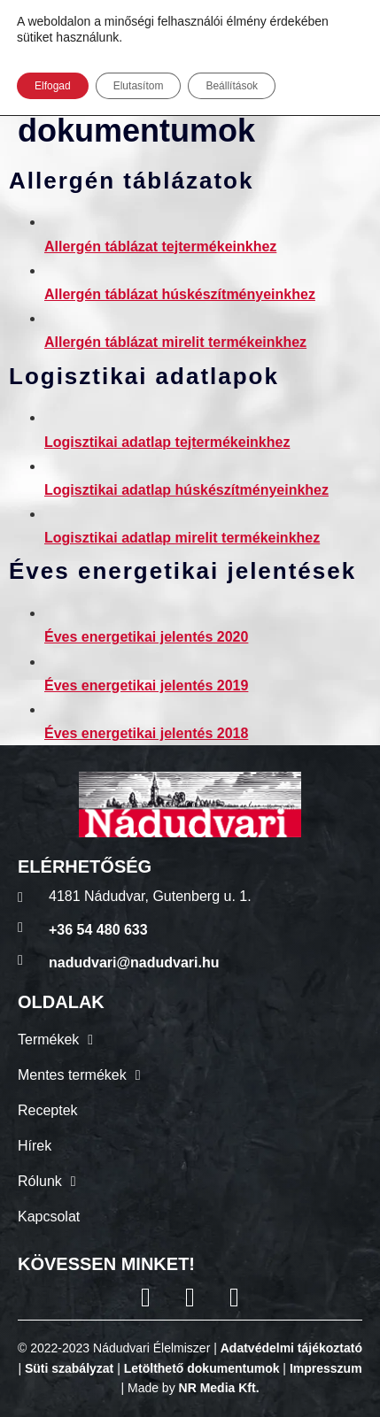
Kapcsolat (49, 1216)
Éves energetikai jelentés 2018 (146, 733)
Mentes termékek (79, 1075)
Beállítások (232, 86)
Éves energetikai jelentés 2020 (146, 636)
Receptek (48, 1110)
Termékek (55, 1040)
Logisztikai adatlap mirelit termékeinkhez (182, 537)
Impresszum (326, 1368)
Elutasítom (138, 86)
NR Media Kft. (219, 1388)
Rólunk (47, 1182)
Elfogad (53, 86)
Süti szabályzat (69, 1368)
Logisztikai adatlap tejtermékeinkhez (167, 442)
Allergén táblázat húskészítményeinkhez (179, 294)
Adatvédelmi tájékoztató (291, 1348)
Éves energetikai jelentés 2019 (146, 685)
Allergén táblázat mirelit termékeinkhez (175, 342)
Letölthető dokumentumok (202, 1368)
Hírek (34, 1145)
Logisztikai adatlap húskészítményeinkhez (186, 489)
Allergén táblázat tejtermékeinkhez (160, 246)
